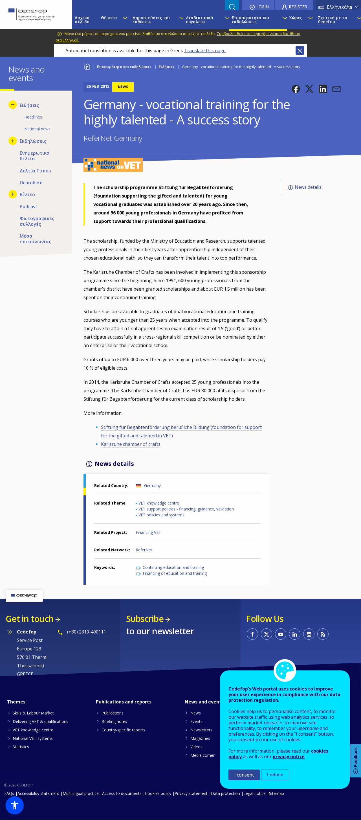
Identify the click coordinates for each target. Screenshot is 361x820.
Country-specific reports (123, 730)
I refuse (275, 774)
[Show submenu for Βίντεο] (12, 194)
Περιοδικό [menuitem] (31, 182)
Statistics (21, 746)
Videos (196, 746)
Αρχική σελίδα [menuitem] (82, 19)
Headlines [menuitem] (33, 117)
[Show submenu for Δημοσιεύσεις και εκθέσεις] (179, 19)
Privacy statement (191, 793)
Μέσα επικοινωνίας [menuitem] (35, 239)
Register (298, 6)
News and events (204, 702)
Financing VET (148, 532)
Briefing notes (114, 721)
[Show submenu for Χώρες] (310, 19)
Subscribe (145, 618)
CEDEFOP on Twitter (266, 634)
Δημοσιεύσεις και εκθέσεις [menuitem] (151, 19)
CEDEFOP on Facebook (252, 634)
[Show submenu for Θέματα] (125, 19)
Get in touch (30, 618)
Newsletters (201, 730)
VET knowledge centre (158, 503)
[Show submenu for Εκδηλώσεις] (12, 141)
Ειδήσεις (167, 66)
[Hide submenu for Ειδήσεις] (12, 104)
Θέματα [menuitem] (109, 17)
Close (300, 50)
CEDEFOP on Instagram (308, 634)
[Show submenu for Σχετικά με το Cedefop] (357, 19)
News (195, 713)
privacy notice (289, 756)
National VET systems (33, 738)
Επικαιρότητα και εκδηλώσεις (124, 66)
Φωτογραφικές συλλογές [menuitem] (37, 221)
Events (196, 721)
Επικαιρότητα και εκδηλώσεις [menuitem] (251, 19)
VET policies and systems (161, 515)
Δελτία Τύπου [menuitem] (35, 171)
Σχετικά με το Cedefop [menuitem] (332, 19)
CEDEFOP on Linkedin (294, 634)
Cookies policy (158, 793)
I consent (244, 775)
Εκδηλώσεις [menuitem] (33, 141)
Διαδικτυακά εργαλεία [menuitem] (199, 19)
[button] (295, 89)
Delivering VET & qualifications (40, 721)
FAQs (9, 793)
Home (87, 65)
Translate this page (205, 50)
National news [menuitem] (37, 128)
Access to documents (122, 793)
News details (308, 187)
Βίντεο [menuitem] (27, 194)
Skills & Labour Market (33, 713)
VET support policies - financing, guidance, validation (186, 509)
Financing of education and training (175, 573)
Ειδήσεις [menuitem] (29, 105)
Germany (152, 485)
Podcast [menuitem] (29, 206)
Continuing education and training (173, 567)
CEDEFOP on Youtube (280, 634)
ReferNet (144, 549)
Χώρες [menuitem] (295, 17)
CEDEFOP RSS (323, 634)
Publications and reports (123, 702)
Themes (16, 702)
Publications (113, 713)
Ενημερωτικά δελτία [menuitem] (35, 156)
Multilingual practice (81, 793)
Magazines (200, 738)
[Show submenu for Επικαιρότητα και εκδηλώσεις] (283, 19)
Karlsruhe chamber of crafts (130, 444)
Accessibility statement (38, 793)
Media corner (202, 755)
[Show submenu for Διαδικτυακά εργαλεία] (225, 19)
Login (262, 6)
